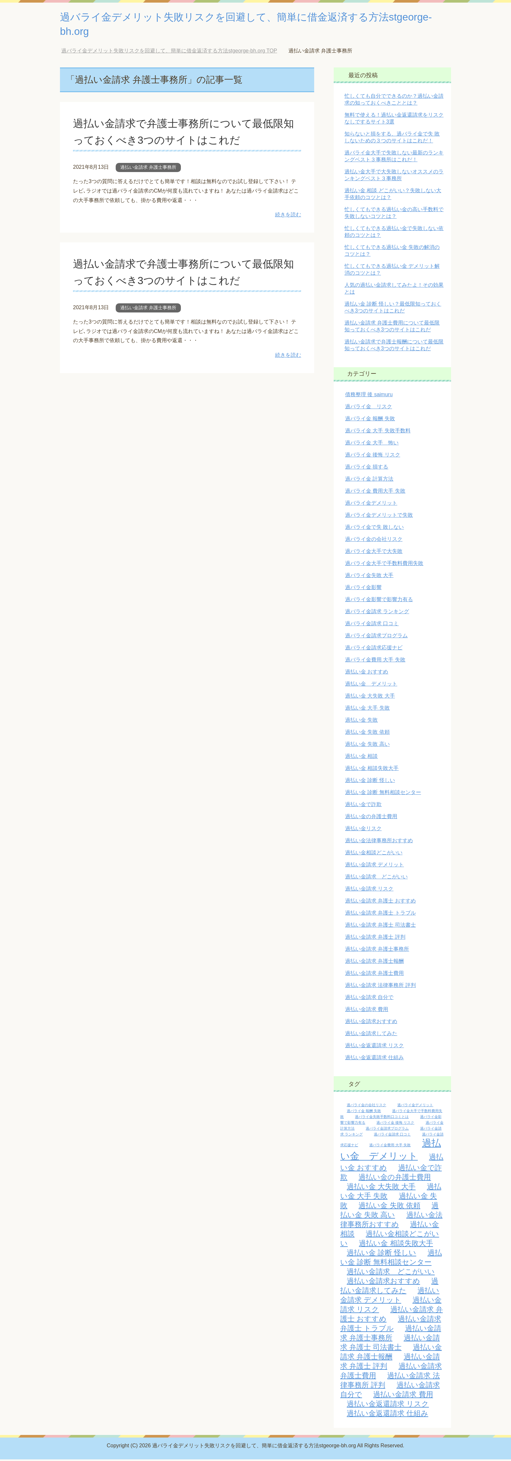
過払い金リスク (363, 830)
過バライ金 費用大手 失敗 (375, 492)
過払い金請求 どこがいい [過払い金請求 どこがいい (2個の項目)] (391, 1273)
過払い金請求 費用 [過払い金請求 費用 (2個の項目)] (403, 1396)
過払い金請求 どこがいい (376, 878)
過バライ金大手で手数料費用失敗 (384, 565)
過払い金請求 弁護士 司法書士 (380, 926)
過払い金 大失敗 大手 (370, 697)
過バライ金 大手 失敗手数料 (378, 432)
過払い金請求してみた (371, 1035)
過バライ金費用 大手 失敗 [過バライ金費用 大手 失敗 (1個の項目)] (390, 1147)
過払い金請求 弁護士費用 (374, 974)
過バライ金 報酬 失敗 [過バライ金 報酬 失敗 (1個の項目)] (364, 1112)
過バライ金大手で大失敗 (373, 553)
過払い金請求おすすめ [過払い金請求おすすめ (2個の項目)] (383, 1283)
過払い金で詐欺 (363, 806)
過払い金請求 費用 (366, 1011)
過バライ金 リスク (368, 408)
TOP (169, 52)
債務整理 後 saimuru (369, 396)
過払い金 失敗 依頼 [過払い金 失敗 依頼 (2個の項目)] (389, 1207)
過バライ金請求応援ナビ (373, 649)
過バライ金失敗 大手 (369, 577)
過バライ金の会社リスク (373, 540)
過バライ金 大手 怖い (372, 444)
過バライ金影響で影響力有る (379, 601)
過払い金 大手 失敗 (367, 709)
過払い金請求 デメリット (374, 866)
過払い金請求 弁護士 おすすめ (380, 902)
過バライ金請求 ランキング (377, 613)
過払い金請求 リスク (369, 890)
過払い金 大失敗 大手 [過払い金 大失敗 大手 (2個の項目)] (381, 1188)
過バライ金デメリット (371, 504)
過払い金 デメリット (371, 685)
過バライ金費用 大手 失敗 (375, 661)
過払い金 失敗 (361, 721)
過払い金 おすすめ (366, 673)
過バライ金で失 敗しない (374, 528)
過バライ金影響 (363, 589)
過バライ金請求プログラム (376, 637)
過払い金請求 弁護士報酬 (374, 962)
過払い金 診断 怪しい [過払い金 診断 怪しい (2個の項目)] (381, 1254)
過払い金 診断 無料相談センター (383, 794)
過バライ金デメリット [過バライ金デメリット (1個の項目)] (415, 1106)
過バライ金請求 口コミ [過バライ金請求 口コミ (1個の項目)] (392, 1136)
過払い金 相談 (361, 757)
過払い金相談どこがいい (373, 854)
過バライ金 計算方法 (369, 480)
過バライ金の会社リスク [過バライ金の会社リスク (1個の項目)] (366, 1106)
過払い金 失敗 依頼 (367, 733)
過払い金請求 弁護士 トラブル (380, 914)
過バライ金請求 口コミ (372, 625)
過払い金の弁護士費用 (371, 818)
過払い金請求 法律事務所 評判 (380, 987)
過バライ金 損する (366, 468)
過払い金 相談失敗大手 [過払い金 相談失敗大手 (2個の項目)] (396, 1245)
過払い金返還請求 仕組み (374, 1059)
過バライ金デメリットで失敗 (379, 516)
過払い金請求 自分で (369, 999)
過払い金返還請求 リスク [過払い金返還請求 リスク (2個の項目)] (388, 1405)
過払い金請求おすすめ (371, 1023)
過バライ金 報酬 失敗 (370, 420)
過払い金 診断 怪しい (370, 782)
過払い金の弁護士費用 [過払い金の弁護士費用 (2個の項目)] (394, 1179)
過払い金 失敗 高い (367, 745)
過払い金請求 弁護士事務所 (148, 168)
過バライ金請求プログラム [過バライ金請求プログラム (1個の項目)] (387, 1130)
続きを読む (288, 216)
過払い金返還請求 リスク (374, 1047)
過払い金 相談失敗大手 (372, 770)
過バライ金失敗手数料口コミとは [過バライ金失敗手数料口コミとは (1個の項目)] (382, 1118)
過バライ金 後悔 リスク (372, 456)
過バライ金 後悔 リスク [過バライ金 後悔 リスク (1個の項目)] (395, 1124)
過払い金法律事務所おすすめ (379, 842)
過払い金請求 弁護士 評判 (375, 938)
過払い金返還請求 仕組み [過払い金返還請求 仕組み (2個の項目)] (387, 1415)
